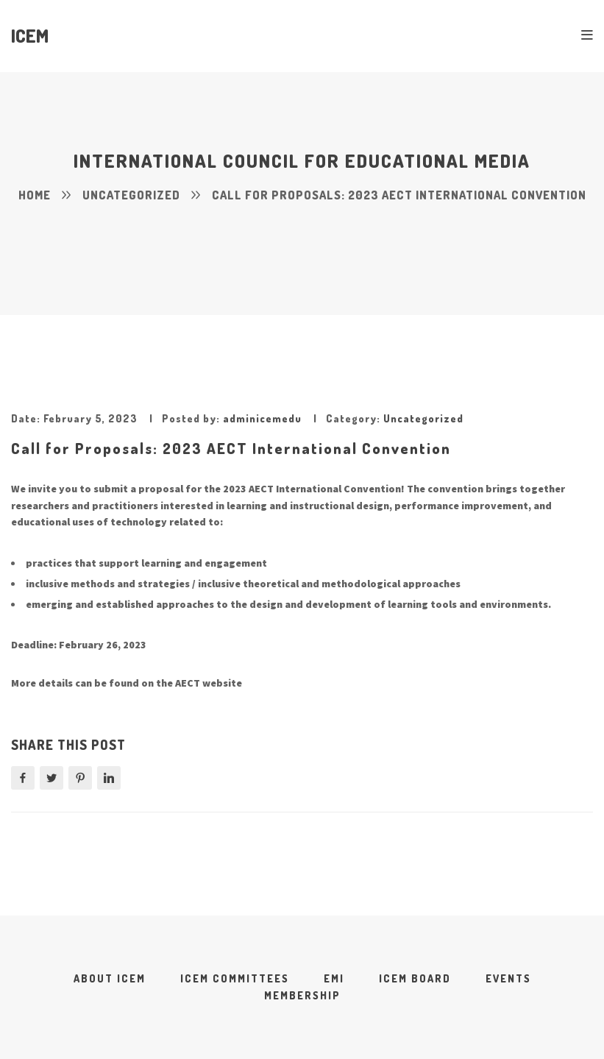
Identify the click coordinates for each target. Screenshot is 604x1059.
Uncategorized (423, 418)
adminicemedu (262, 418)
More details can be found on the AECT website (126, 683)
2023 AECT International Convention (312, 488)
